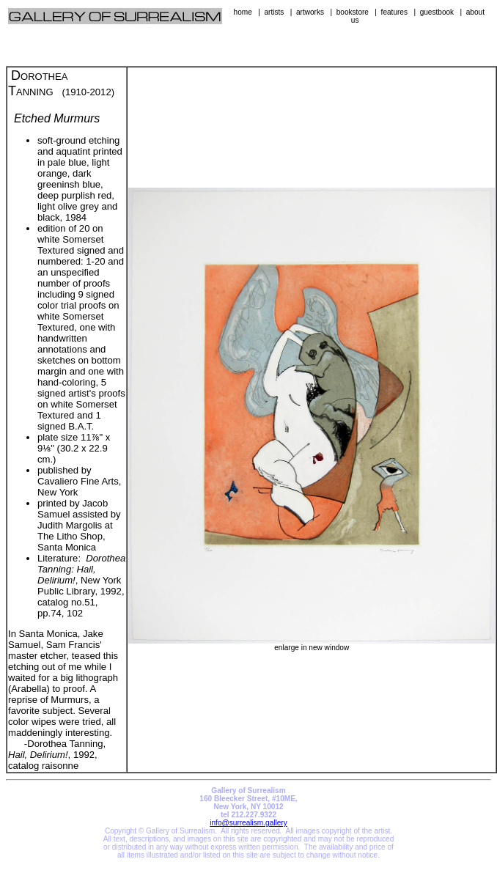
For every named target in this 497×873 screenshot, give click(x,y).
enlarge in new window (311, 644)
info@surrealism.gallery (248, 823)
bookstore (352, 12)
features (394, 12)
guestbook (437, 12)
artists (274, 12)
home (243, 12)
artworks (310, 12)
